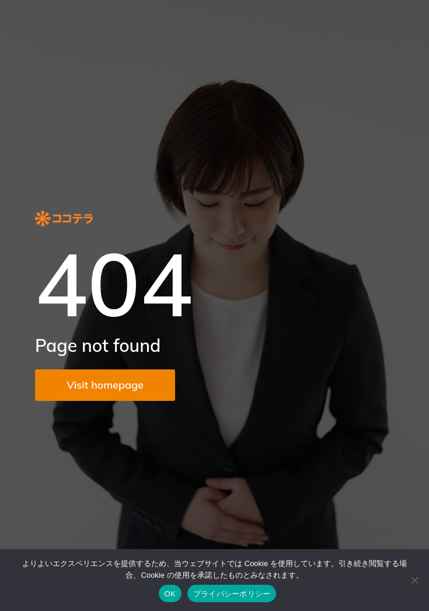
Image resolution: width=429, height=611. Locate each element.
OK (170, 593)
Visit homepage (105, 385)
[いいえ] (414, 580)
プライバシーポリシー (232, 593)
